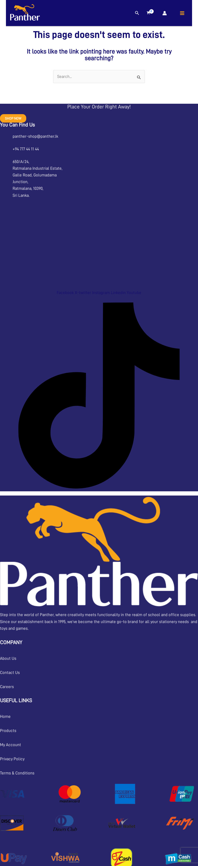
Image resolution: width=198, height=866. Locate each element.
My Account (10, 745)
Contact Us (10, 672)
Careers (7, 687)
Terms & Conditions (17, 773)
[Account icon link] (164, 13)
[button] (137, 13)
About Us (8, 658)
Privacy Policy (12, 759)
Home (5, 716)
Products (8, 731)
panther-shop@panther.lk (35, 136)
